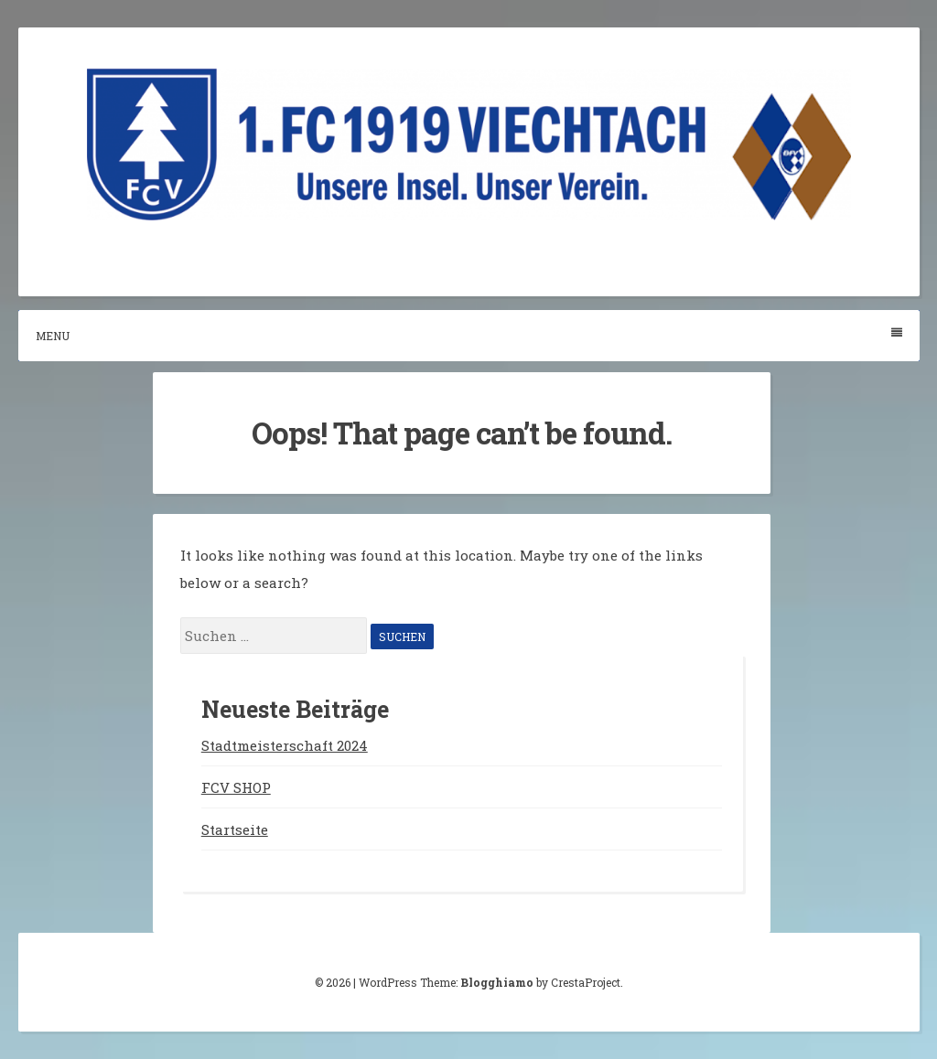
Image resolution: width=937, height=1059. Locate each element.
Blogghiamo (496, 982)
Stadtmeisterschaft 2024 (284, 745)
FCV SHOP (236, 787)
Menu (469, 335)
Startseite (234, 829)
